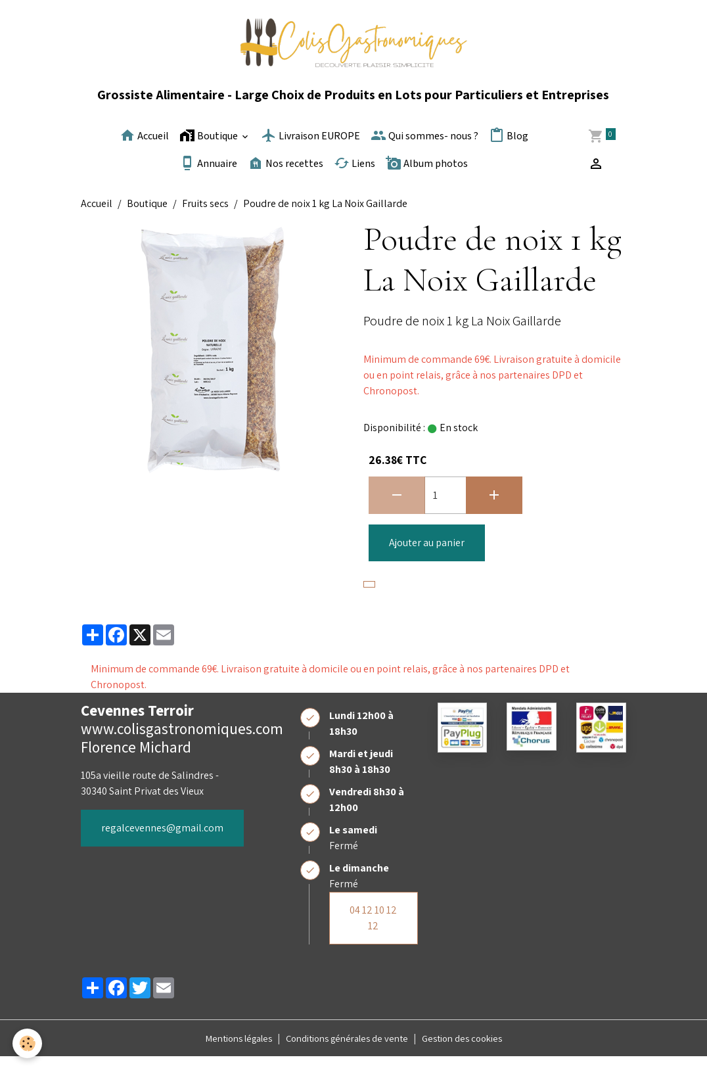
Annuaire (208, 176)
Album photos (427, 176)
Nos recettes (285, 176)
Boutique (209, 148)
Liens (354, 176)
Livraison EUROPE (310, 148)
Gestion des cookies (474, 1051)
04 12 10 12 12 (373, 931)
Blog (508, 148)
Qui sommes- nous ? (424, 148)
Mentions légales (227, 1051)
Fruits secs (205, 216)
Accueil (144, 148)
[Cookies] (28, 1043)
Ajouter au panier (427, 556)
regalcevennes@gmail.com (162, 841)
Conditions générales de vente (348, 1051)
